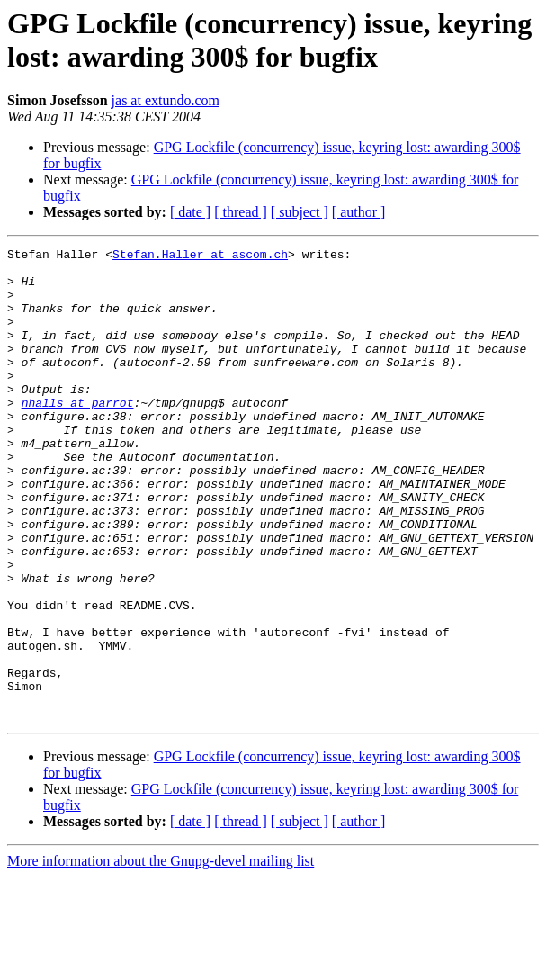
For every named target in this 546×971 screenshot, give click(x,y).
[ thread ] (240, 212)
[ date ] (190, 212)
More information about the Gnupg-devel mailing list (160, 955)
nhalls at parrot (78, 435)
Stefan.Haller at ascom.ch (200, 256)
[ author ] (359, 212)
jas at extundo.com (165, 100)
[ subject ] (299, 212)
